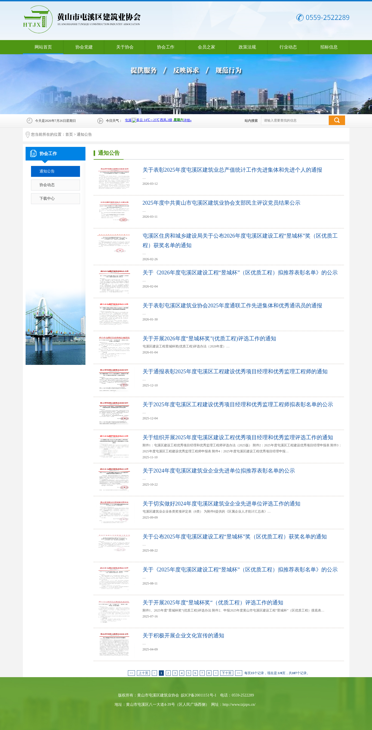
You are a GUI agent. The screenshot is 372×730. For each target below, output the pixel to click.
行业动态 (288, 47)
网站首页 (43, 47)
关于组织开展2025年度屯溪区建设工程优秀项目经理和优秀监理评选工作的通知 (238, 437)
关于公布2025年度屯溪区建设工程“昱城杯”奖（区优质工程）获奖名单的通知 (235, 537)
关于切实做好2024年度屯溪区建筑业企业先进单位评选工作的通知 (221, 504)
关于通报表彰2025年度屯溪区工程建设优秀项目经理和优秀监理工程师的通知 (235, 371)
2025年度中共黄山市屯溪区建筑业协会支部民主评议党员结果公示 (221, 203)
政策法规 (247, 47)
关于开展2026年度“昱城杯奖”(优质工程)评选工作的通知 (209, 338)
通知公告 (84, 134)
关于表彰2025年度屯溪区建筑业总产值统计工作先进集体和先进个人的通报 (232, 170)
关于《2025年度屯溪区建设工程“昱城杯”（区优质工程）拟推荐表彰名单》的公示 (240, 570)
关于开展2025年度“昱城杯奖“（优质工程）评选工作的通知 (213, 602)
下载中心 (47, 198)
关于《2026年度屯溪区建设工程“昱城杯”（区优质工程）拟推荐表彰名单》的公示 (240, 272)
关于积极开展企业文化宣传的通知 (183, 635)
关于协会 (125, 47)
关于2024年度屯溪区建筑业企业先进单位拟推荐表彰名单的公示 (219, 471)
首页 (69, 134)
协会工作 (165, 47)
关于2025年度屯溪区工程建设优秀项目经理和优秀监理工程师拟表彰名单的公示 (238, 404)
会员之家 (206, 47)
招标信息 (329, 47)
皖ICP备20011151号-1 (198, 695)
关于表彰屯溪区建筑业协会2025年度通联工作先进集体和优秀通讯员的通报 (232, 305)
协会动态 (47, 185)
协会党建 (84, 47)
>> (239, 673)
